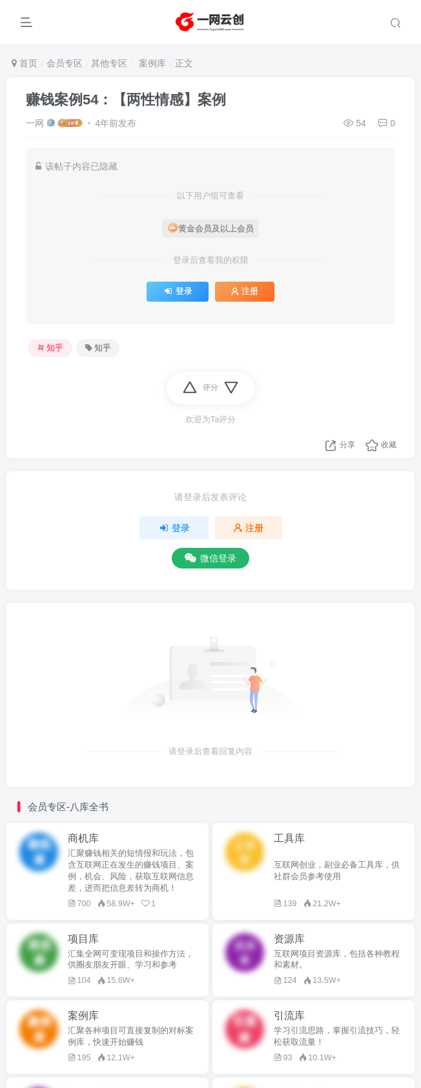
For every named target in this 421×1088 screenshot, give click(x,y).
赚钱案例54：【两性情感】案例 (126, 100)
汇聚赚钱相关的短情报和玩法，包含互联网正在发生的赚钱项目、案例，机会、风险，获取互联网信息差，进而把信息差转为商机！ (131, 871)
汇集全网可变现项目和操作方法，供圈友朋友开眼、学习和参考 (131, 959)
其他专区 (109, 63)
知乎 (50, 348)
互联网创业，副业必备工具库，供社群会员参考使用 (337, 870)
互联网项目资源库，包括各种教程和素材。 (337, 959)
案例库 (151, 63)
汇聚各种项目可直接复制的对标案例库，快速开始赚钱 (131, 1036)
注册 (244, 291)
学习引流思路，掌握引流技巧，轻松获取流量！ (337, 1036)
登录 (177, 291)
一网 (35, 123)
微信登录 (210, 558)
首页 (24, 63)
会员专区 (64, 63)
